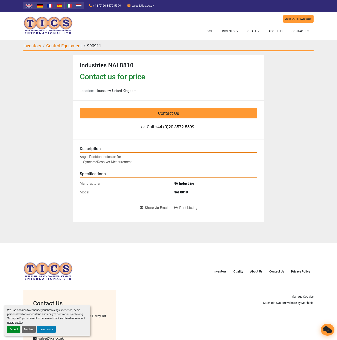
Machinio (307, 303)
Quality (253, 31)
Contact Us (300, 31)
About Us (275, 31)
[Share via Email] (154, 208)
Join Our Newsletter (298, 19)
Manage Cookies (302, 296)
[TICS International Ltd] (48, 271)
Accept (13, 329)
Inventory (230, 31)
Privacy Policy (300, 271)
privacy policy (15, 322)
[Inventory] (32, 45)
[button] (230, 31)
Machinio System (274, 303)
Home (208, 31)
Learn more (46, 329)
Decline (28, 329)
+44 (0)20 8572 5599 (107, 5)
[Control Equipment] (64, 45)
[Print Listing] (185, 208)
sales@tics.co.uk (143, 5)
